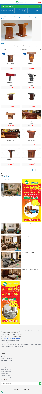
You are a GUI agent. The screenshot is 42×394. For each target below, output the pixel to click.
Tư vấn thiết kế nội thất (6, 358)
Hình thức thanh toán (6, 373)
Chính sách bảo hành (6, 371)
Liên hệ (36, 10)
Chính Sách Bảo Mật (6, 369)
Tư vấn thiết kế (17, 10)
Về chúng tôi (4, 10)
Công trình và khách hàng (24, 10)
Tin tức (29, 10)
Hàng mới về (10, 10)
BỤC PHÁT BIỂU (31, 63)
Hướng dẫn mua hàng (6, 375)
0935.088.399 (8, 334)
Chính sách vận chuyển (6, 377)
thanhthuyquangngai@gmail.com (12, 336)
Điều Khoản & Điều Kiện (6, 367)
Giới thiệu (3, 356)
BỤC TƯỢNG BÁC (10, 63)
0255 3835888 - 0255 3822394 (10, 332)
